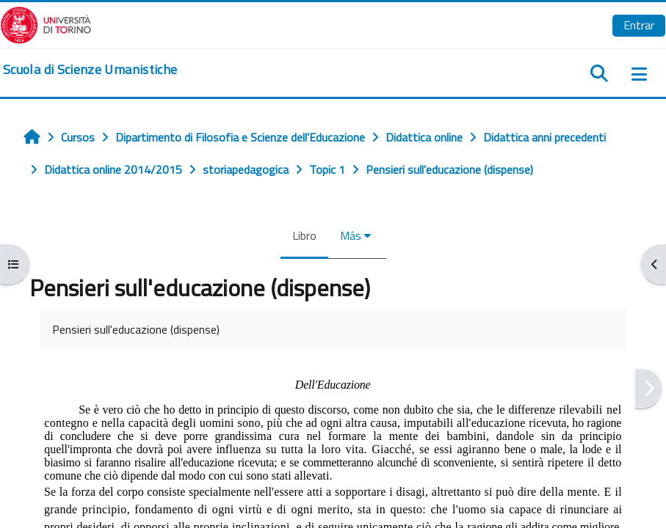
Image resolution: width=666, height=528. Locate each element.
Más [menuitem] (350, 235)
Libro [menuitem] (304, 235)
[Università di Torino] (46, 23)
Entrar (638, 25)
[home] (90, 70)
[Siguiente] (648, 389)
